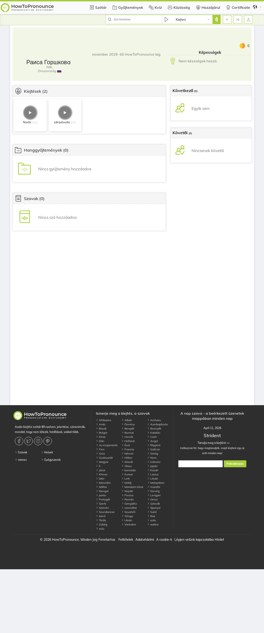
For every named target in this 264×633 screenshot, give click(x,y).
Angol (152, 441)
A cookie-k (164, 540)
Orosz (152, 499)
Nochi (27, 122)
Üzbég (101, 524)
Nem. (152, 457)
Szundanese (105, 512)
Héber (126, 457)
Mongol (102, 491)
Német (127, 453)
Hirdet (219, 540)
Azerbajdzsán (157, 424)
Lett (125, 478)
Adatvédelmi (144, 540)
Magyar (102, 462)
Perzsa (127, 495)
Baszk (101, 428)
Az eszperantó (106, 445)
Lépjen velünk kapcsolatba (194, 540)
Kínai (100, 437)
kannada (128, 470)
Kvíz (155, 7)
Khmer (102, 474)
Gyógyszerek (51, 459)
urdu (151, 520)
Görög (152, 453)
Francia (127, 449)
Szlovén (102, 507)
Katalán (153, 432)
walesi (153, 524)
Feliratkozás (235, 463)
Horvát (127, 437)
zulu (100, 528)
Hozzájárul (207, 7)
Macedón (103, 482)
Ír (98, 466)
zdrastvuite (62, 122)
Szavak (21, 452)
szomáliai (129, 507)
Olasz (126, 466)
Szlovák (153, 503)
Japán (152, 466)
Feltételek (125, 540)
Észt (125, 445)
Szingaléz (129, 503)
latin (100, 478)
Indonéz (153, 462)
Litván (152, 478)
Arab (100, 424)
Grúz (100, 453)
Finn (100, 449)
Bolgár (101, 432)
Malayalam (155, 482)
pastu (101, 495)
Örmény (128, 424)
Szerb (101, 503)
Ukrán (126, 520)
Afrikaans (103, 420)
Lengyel (153, 495)
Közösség (178, 7)
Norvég (153, 491)
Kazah (152, 470)
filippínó (153, 445)
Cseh (152, 437)
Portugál (103, 499)
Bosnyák (154, 428)
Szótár (97, 7)
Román (127, 499)
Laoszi (153, 474)
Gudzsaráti (104, 457)
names (21, 459)
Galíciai (153, 449)
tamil (100, 516)
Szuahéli (128, 512)
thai (151, 516)
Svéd (151, 512)
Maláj (126, 482)
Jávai (100, 470)
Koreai (127, 474)
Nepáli (127, 491)
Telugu (127, 516)
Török (101, 520)
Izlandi (127, 462)
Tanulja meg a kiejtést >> (212, 443)
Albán (126, 420)
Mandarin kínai (132, 487)
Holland (127, 441)
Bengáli (127, 428)
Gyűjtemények (127, 7)
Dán (100, 441)
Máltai (101, 487)
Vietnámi (128, 524)
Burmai (127, 432)
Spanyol (153, 507)
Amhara (154, 420)
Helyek (47, 452)
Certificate (237, 7)
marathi (153, 487)
